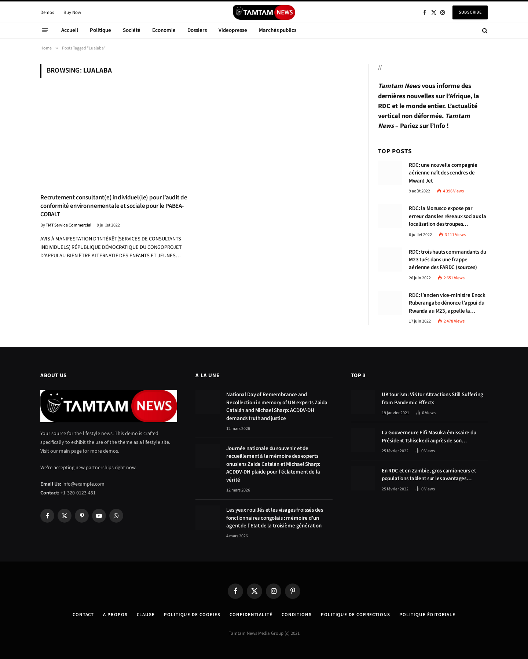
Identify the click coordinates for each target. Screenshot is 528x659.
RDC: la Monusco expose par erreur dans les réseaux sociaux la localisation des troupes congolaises (447, 216)
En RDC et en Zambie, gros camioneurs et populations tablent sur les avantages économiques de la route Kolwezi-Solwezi (429, 475)
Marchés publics (277, 30)
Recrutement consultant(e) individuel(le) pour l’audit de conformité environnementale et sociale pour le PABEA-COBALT (113, 206)
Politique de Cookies (192, 614)
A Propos (115, 614)
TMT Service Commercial (68, 225)
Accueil (69, 30)
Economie (164, 30)
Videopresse (233, 30)
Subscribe (470, 12)
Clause (146, 614)
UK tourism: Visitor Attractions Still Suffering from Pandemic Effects (432, 398)
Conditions (297, 614)
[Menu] (45, 30)
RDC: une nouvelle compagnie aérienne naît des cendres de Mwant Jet (443, 173)
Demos (47, 12)
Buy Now (72, 12)
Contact (83, 614)
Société (131, 30)
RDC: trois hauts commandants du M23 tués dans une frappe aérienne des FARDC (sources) (447, 260)
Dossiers (197, 30)
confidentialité (251, 614)
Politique (100, 30)
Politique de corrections (355, 614)
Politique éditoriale (427, 614)
